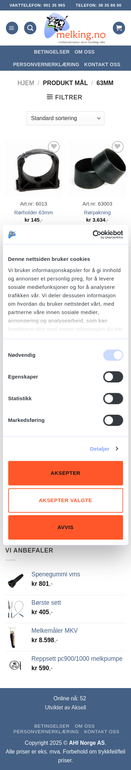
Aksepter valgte (65, 500)
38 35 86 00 (110, 5)
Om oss (84, 52)
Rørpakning (97, 212)
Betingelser (52, 52)
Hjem (25, 82)
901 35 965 (54, 5)
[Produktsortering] (65, 118)
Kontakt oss (102, 64)
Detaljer (100, 449)
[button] (12, 28)
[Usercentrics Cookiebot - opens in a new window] (93, 234)
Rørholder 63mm (33, 212)
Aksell (79, 707)
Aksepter (65, 473)
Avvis (65, 527)
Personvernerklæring (46, 64)
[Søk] (30, 28)
